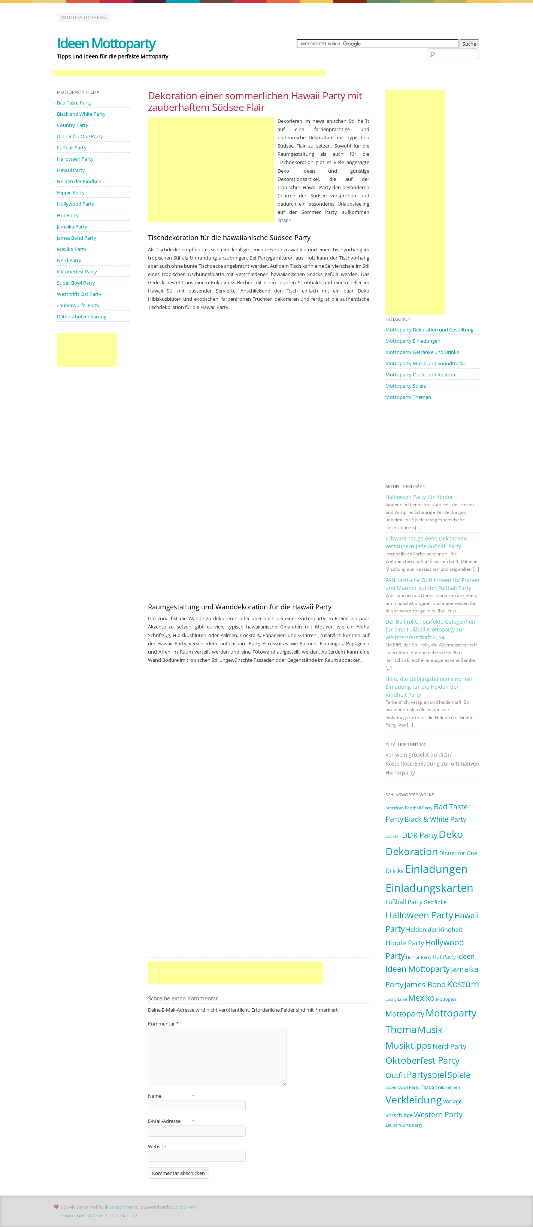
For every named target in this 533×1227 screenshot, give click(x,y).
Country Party (72, 125)
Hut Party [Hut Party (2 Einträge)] (444, 956)
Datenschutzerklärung (81, 316)
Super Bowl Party (76, 282)
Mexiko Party (72, 249)
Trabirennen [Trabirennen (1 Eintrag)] (448, 1087)
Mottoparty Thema (84, 17)
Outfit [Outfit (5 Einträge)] (395, 1075)
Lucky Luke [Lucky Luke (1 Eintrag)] (396, 999)
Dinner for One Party (80, 136)
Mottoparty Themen (408, 397)
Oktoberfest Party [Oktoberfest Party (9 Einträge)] (422, 1060)
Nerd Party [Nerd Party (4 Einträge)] (449, 1046)
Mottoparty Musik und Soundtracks (425, 363)
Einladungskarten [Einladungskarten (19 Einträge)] (429, 887)
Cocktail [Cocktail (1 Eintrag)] (393, 836)
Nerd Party (69, 260)
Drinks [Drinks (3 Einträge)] (394, 871)
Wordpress (183, 1207)
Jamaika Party (72, 226)
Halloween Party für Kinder (419, 496)
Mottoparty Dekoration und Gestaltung (429, 329)
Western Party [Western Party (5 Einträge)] (438, 1114)
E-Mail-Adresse (171, 1121)
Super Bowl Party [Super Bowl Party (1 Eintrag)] (402, 1087)
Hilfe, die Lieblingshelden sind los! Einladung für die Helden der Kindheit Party (428, 686)
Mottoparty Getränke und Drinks (422, 352)
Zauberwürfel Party (78, 305)
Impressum (74, 1215)
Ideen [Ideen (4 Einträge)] (466, 956)
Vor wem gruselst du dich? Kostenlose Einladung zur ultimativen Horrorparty (432, 763)
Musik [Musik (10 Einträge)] (430, 1029)
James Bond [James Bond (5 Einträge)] (425, 984)
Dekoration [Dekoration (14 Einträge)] (411, 851)
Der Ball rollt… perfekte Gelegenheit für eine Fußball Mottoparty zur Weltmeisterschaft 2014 (430, 629)
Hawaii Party (71, 170)
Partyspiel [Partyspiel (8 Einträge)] (426, 1075)
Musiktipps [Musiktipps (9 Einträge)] (408, 1045)
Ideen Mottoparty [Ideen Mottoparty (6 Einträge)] (417, 969)
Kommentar (163, 1023)
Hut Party (68, 215)
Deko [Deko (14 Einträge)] (451, 834)
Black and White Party (81, 113)
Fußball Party (72, 147)
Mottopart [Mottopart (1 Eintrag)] (446, 999)
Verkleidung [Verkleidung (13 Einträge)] (413, 1099)
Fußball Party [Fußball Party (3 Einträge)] (404, 902)
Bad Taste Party (74, 102)
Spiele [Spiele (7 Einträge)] (459, 1074)
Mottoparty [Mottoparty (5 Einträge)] (404, 1014)
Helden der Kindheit (79, 181)
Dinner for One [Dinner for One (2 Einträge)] (458, 853)
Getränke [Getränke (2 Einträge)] (435, 902)
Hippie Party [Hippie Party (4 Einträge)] (404, 942)
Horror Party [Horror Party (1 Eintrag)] (418, 957)
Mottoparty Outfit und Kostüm (420, 374)
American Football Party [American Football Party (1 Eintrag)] (409, 808)
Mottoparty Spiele (405, 385)
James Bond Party (76, 237)
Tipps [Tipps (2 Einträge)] (427, 1086)
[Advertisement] (189, 73)
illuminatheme (121, 1207)
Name (171, 1096)
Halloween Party (75, 158)
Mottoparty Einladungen (412, 340)
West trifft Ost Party (79, 294)
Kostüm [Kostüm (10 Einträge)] (463, 984)
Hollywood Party (75, 203)
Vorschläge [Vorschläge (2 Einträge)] (399, 1115)
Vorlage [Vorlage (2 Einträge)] (452, 1101)
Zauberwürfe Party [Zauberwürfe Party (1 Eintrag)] (404, 1125)
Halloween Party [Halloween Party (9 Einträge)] (419, 915)
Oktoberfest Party (77, 271)
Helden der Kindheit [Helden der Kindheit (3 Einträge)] (434, 929)
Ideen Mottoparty (106, 43)
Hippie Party (71, 192)
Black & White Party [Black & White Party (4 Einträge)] (435, 819)
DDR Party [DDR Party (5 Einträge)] (419, 835)
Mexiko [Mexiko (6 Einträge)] (421, 998)
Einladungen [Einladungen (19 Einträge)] (436, 868)
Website (157, 1146)
